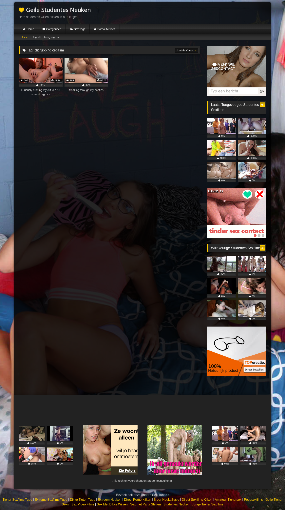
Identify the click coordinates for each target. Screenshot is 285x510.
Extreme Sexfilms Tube (51, 499)
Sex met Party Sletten (145, 504)
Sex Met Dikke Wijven (112, 504)
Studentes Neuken (176, 504)
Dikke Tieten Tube (82, 499)
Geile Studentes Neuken (55, 10)
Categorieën (53, 29)
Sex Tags (79, 29)
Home (30, 29)
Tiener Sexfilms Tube (17, 499)
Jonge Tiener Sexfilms (207, 504)
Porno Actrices (106, 29)
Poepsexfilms (253, 499)
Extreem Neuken (109, 499)
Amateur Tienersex (228, 499)
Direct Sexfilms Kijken (197, 499)
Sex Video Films (82, 504)
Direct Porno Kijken (137, 499)
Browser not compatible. (220, 12)
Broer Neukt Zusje (166, 499)
